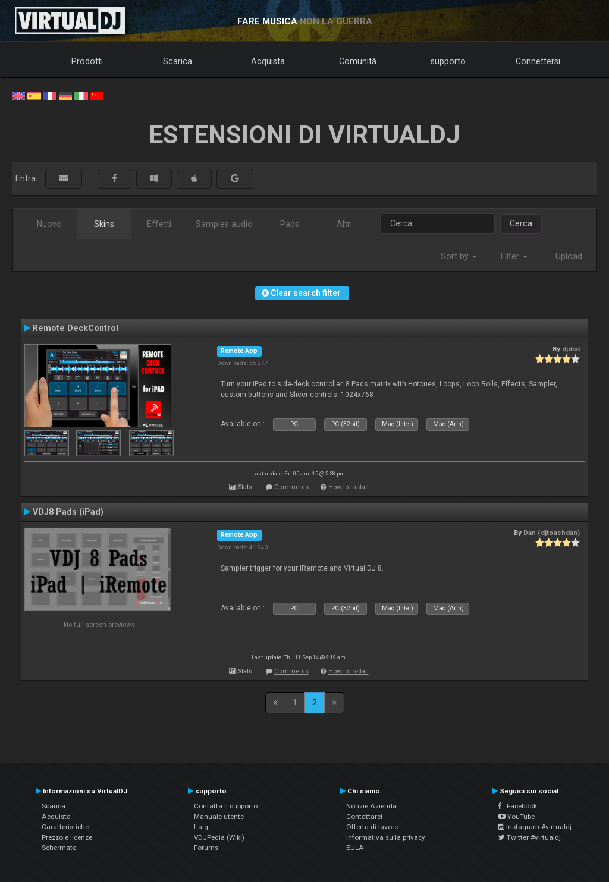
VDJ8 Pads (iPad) (68, 511)
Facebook (517, 806)
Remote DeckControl (75, 328)
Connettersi (538, 61)
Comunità (357, 61)
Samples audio (224, 224)
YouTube (516, 816)
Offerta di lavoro (372, 827)
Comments (291, 487)
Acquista (268, 61)
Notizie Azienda (371, 806)
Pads (289, 224)
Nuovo (49, 224)
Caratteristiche (65, 827)
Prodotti (87, 61)
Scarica (177, 61)
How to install (348, 487)
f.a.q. (202, 827)
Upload (568, 256)
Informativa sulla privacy (385, 837)
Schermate (59, 847)
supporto (448, 61)
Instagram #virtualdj (535, 827)
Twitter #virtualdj (529, 837)
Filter (514, 256)
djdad (571, 349)
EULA (355, 847)
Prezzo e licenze (67, 837)
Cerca (521, 223)
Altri (344, 224)
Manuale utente (219, 816)
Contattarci (364, 816)
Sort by (459, 256)
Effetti (159, 224)
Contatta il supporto (226, 806)
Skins (104, 224)
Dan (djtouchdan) (551, 532)
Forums (206, 847)
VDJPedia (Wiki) (219, 837)
